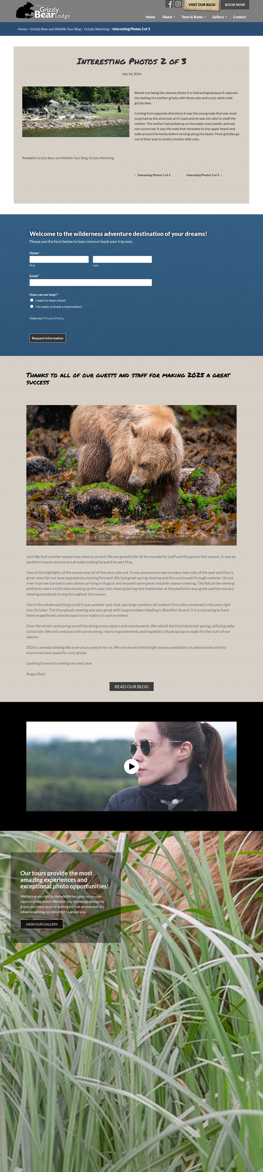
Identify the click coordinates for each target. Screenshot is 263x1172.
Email (35, 276)
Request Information (47, 338)
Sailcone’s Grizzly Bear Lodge (43, 10)
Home (150, 17)
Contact (239, 17)
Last (95, 265)
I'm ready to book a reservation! (58, 306)
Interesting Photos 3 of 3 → (205, 175)
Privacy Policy (53, 318)
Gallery (218, 17)
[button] (131, 766)
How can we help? (44, 294)
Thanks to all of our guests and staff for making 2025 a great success (128, 378)
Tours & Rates (192, 17)
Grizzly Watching (96, 29)
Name (35, 253)
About (167, 17)
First (32, 265)
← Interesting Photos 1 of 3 (152, 175)
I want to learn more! (50, 300)
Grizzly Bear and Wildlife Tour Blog (55, 29)
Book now (235, 5)
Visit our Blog (201, 5)
